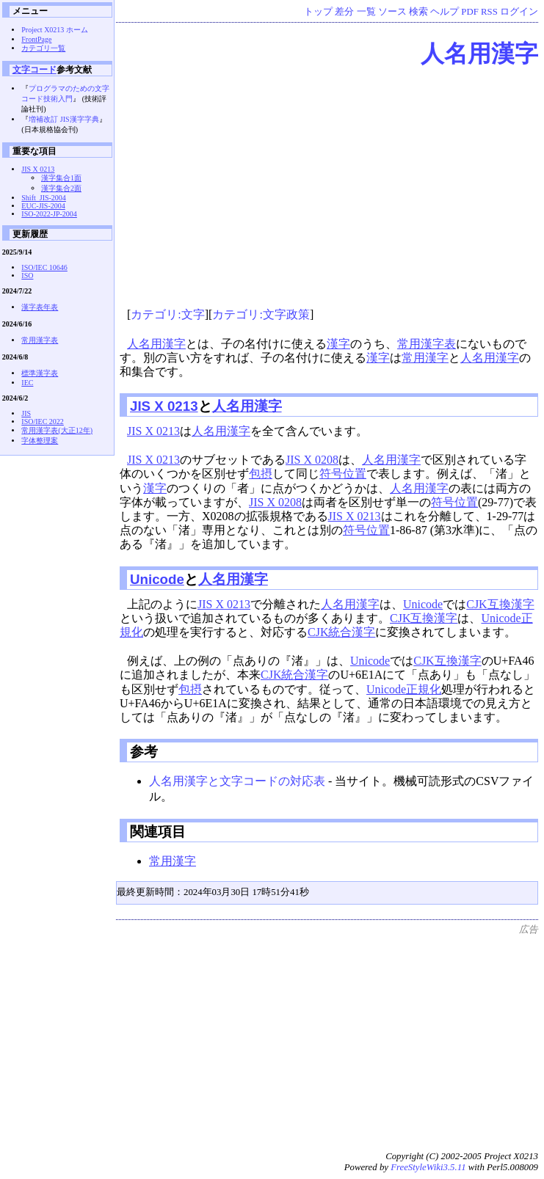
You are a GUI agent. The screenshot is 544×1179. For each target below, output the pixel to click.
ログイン (519, 12)
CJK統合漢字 (341, 632)
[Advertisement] (329, 189)
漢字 (338, 343)
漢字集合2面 (61, 188)
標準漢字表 (39, 373)
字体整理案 (39, 441)
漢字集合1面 (61, 178)
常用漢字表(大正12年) (57, 430)
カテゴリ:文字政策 (260, 314)
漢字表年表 (39, 307)
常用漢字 (425, 357)
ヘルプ (444, 12)
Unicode (157, 579)
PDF (469, 12)
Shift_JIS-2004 (43, 198)
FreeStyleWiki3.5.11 (428, 1167)
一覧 (366, 12)
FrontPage (36, 39)
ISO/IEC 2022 (42, 421)
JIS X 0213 (164, 406)
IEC (27, 383)
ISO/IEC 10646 (44, 267)
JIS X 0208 (312, 459)
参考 (144, 751)
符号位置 (342, 473)
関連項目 (158, 831)
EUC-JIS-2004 (43, 206)
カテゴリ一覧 (43, 48)
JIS (26, 413)
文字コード (34, 69)
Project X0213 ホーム (54, 30)
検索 (418, 12)
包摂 (260, 473)
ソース (392, 12)
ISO (27, 275)
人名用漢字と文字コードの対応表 (237, 781)
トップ (318, 12)
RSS (489, 12)
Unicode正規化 (403, 689)
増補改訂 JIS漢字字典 (63, 119)
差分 (344, 12)
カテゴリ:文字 (167, 314)
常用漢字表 (426, 343)
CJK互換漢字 (500, 604)
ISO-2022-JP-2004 (49, 214)
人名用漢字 (479, 53)
